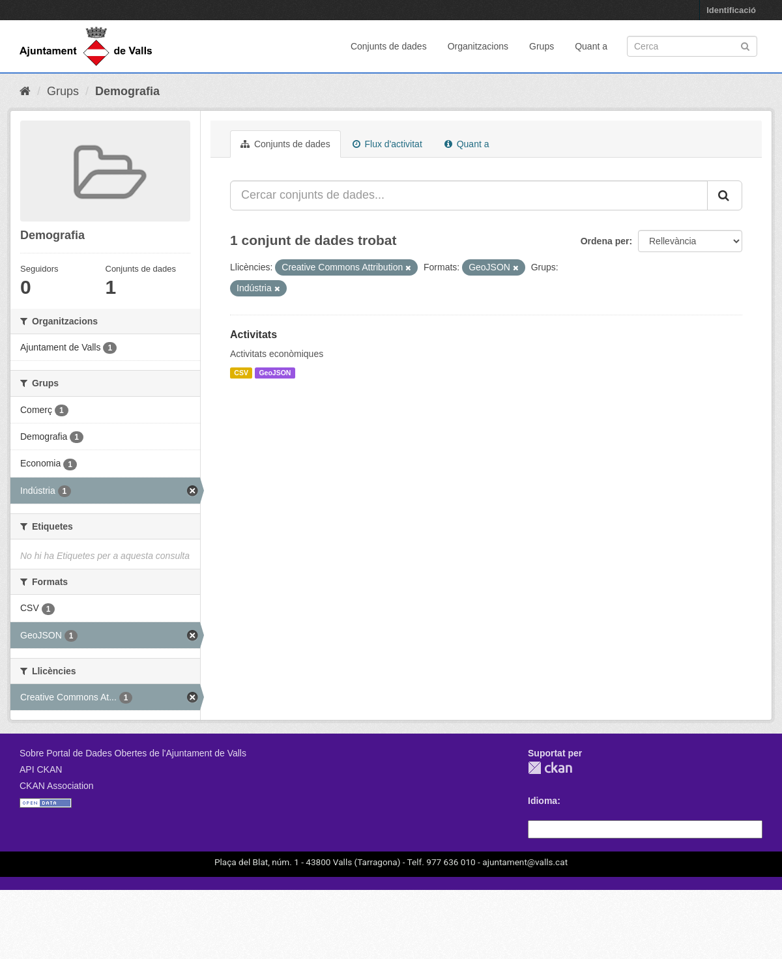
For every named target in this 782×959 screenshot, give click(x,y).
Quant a (591, 46)
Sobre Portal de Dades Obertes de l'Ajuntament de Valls (133, 753)
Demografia (127, 91)
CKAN (550, 768)
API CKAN (41, 769)
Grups (541, 46)
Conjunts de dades (389, 46)
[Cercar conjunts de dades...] (469, 195)
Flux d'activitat (387, 144)
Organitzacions (478, 46)
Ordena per (605, 241)
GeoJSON (275, 373)
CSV (241, 373)
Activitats (253, 334)
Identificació (731, 10)
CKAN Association (57, 785)
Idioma (542, 800)
